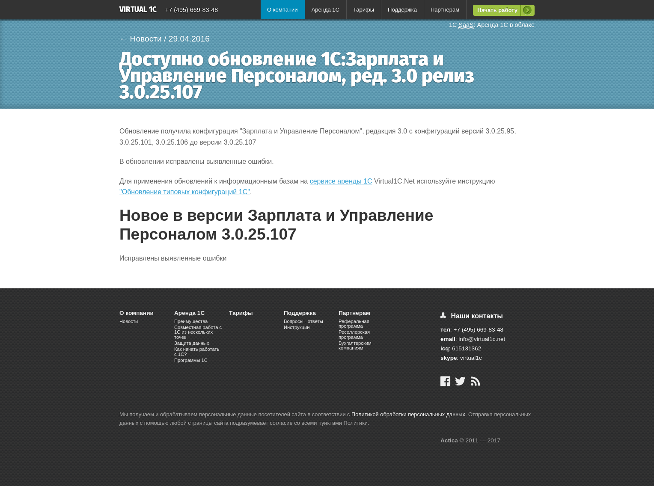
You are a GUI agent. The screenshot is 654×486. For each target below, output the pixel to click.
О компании (282, 9)
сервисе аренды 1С (341, 181)
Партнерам (445, 9)
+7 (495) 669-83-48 (191, 9)
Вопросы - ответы (303, 321)
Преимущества (191, 321)
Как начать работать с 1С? (197, 351)
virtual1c (471, 358)
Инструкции (296, 327)
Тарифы (363, 9)
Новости (128, 321)
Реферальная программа (354, 324)
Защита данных (191, 343)
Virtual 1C (138, 10)
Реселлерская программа (354, 334)
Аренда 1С (325, 9)
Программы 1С (191, 360)
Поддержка (402, 9)
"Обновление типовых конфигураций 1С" (184, 192)
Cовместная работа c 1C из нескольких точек (198, 332)
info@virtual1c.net (481, 339)
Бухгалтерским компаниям (355, 345)
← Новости (140, 38)
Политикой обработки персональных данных (408, 414)
